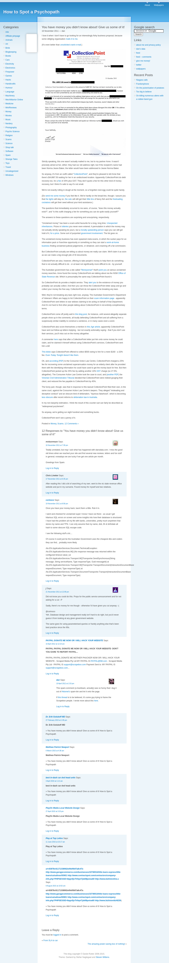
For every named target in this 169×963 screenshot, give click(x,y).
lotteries (65, 226)
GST (99, 371)
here (56, 339)
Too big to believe (144, 92)
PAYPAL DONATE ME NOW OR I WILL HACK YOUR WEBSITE (74, 640)
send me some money (55, 196)
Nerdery (9, 123)
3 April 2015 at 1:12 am (54, 781)
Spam (8, 155)
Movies (8, 115)
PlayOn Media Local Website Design (63, 808)
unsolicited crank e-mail (70, 45)
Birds (7, 48)
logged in (57, 935)
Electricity (9, 64)
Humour (9, 88)
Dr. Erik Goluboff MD (55, 717)
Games (8, 76)
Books (8, 56)
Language (9, 92)
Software (9, 151)
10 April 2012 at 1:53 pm (65, 683)
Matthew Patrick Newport (57, 747)
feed (138, 53)
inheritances (47, 226)
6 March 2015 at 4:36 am (55, 751)
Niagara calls (142, 80)
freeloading (117, 199)
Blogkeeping (10, 52)
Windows (9, 175)
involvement (97, 233)
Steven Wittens (102, 957)
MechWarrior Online (14, 99)
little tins (90, 199)
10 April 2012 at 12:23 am (55, 644)
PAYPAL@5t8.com (99, 661)
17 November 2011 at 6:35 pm (57, 479)
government (86, 233)
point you (103, 270)
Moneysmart (86, 270)
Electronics (10, 68)
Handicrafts (10, 84)
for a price (54, 233)
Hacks (8, 80)
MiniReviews (11, 107)
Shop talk (9, 147)
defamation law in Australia (85, 397)
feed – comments (143, 57)
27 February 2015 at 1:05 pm (56, 720)
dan (58, 680)
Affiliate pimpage (12, 36)
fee (59, 181)
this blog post (81, 314)
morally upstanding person (92, 230)
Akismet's (66, 691)
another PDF (112, 374)
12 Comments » (72, 423)
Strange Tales (11, 159)
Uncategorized (11, 171)
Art (6, 44)
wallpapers (141, 69)
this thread (62, 697)
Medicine (9, 103)
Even (54, 355)
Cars (7, 60)
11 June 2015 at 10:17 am (55, 842)
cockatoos (46, 202)
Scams (8, 139)
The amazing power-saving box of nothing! (106, 944)
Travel (8, 167)
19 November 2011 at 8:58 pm (57, 504)
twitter (138, 65)
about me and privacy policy (148, 45)
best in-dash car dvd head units (60, 777)
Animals (9, 40)
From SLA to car (50, 940)
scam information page (104, 298)
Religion (9, 135)
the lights (49, 199)
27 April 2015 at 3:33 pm (55, 811)
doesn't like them (71, 355)
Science (9, 143)
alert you (92, 282)
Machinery (10, 96)
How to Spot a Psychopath (31, 11)
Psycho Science (12, 131)
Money (8, 111)
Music (8, 119)
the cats (68, 199)
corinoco (50, 500)
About (147, 5)
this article (93, 327)
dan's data (140, 49)
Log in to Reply (52, 468)
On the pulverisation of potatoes (150, 88)
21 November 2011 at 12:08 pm (57, 592)
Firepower (9, 72)
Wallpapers (159, 5)
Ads (7, 32)
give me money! (143, 61)
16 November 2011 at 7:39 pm (57, 445)
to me (75, 39)
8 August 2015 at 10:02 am (56, 886)
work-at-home (113, 242)
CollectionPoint (80, 174)
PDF (61, 361)
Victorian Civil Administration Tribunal (58, 378)
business (46, 246)
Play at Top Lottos (54, 838)
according (53, 361)
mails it (69, 39)
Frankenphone (142, 84)
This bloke (46, 352)
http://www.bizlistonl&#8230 (108, 900)
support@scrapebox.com (75, 664)
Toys (7, 163)
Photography (11, 127)
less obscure (47, 397)
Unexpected (112, 223)
